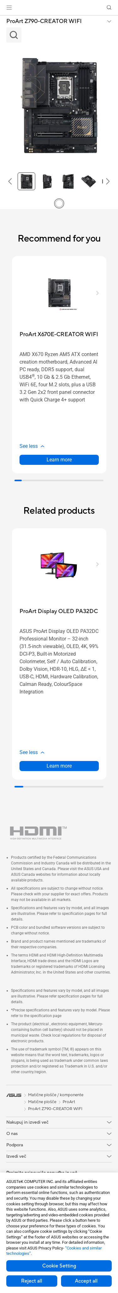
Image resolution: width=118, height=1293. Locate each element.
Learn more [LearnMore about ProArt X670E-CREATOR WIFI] (59, 460)
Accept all (86, 1281)
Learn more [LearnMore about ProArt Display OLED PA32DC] (59, 766)
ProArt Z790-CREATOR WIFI (44, 21)
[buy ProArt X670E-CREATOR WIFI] (59, 334)
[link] (59, 7)
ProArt (69, 1101)
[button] (9, 7)
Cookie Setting (59, 1266)
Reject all (31, 1281)
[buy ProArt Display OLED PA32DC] (59, 611)
